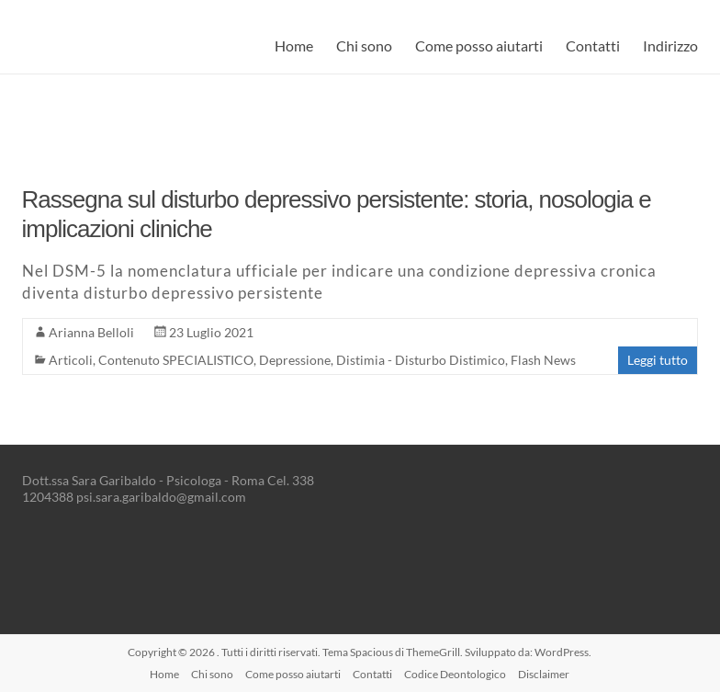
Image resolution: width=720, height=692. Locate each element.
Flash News (543, 360)
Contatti (593, 45)
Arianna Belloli (91, 332)
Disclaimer (543, 674)
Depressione (295, 360)
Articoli (71, 360)
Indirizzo (670, 45)
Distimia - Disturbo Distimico (420, 360)
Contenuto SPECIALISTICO (175, 360)
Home (294, 45)
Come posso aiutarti (479, 45)
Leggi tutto (657, 360)
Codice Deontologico (455, 674)
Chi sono (364, 45)
